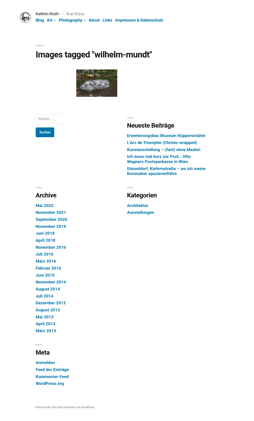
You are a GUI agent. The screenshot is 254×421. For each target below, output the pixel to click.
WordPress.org (50, 383)
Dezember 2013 (51, 302)
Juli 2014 (44, 296)
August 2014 (48, 289)
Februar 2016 (48, 268)
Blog (40, 20)
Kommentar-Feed (52, 376)
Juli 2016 (44, 254)
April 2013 (45, 323)
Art (49, 20)
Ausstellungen (140, 212)
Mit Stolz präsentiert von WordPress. (73, 407)
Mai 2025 (44, 205)
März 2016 (46, 261)
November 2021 (51, 212)
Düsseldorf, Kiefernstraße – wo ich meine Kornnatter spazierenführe (166, 171)
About (94, 20)
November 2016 (51, 247)
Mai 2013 (44, 316)
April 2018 (45, 240)
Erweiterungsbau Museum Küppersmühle (166, 135)
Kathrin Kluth (47, 13)
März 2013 (46, 330)
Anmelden (45, 362)
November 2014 (51, 282)
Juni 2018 (45, 233)
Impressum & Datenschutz (139, 20)
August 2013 (48, 309)
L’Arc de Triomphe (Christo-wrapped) (162, 142)
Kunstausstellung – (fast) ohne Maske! (163, 149)
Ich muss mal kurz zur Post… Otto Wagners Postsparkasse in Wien (159, 159)
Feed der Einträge (52, 369)
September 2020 (51, 219)
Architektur (137, 205)
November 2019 (51, 226)
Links (107, 20)
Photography (70, 20)
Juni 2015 (45, 275)
